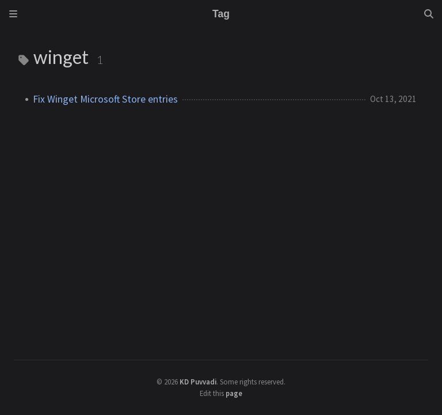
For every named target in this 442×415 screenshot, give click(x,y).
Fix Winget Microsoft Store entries (105, 99)
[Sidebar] (13, 14)
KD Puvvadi (198, 381)
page (234, 393)
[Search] (429, 14)
